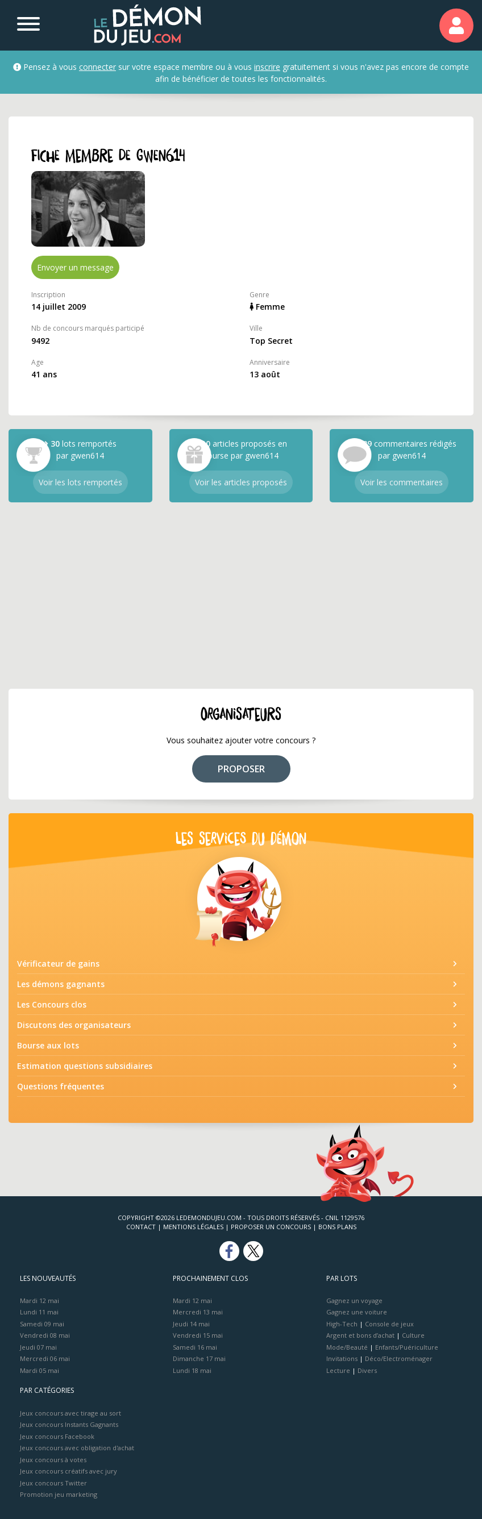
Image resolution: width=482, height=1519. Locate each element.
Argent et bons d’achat (360, 1335)
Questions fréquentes (60, 1086)
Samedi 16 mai (195, 1347)
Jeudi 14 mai (191, 1324)
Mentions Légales (193, 1226)
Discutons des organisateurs (74, 1024)
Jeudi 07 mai (38, 1347)
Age (37, 362)
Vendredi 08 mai (45, 1335)
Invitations (342, 1358)
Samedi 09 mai (42, 1324)
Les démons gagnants (61, 984)
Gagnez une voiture (356, 1312)
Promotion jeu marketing (58, 1494)
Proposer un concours (271, 1226)
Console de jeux (389, 1324)
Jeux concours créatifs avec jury (68, 1471)
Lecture (338, 1370)
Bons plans (337, 1226)
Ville (256, 328)
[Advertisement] (241, 595)
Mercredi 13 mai (198, 1312)
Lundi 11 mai (39, 1312)
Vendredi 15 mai (198, 1335)
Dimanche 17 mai (199, 1358)
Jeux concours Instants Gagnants (69, 1424)
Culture (413, 1335)
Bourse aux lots (48, 1045)
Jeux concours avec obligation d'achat (77, 1447)
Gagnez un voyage (354, 1300)
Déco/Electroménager (399, 1358)
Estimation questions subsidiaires (84, 1065)
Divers (367, 1370)
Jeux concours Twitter (53, 1483)
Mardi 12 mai (39, 1300)
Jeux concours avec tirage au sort (70, 1413)
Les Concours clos (51, 1004)
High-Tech (342, 1324)
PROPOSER (241, 769)
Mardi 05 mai (39, 1370)
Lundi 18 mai (192, 1370)
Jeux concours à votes (53, 1459)
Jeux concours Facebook (57, 1436)
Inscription (48, 294)
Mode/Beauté (347, 1347)
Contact (141, 1226)
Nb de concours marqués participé (87, 328)
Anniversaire (270, 362)
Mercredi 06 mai (45, 1358)
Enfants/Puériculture (406, 1347)
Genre (259, 294)
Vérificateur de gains (58, 963)
